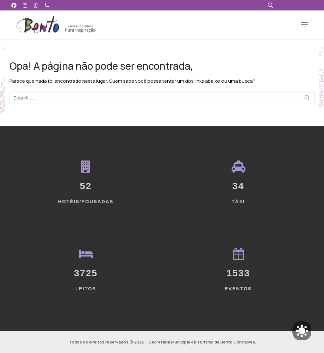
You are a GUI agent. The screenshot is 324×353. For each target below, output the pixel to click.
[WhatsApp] (36, 5)
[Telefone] (47, 5)
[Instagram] (25, 5)
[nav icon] (305, 25)
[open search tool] (270, 5)
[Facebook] (14, 5)
